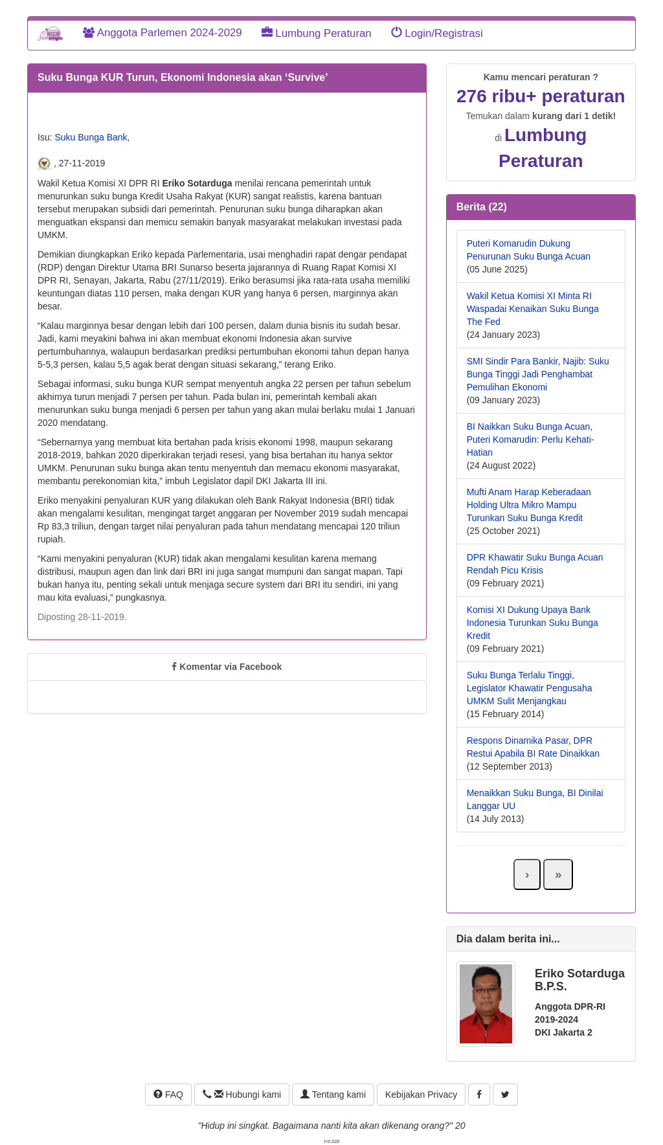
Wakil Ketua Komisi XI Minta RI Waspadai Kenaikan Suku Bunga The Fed (533, 309)
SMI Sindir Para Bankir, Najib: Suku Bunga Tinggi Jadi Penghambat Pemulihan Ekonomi (538, 374)
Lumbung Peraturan (317, 33)
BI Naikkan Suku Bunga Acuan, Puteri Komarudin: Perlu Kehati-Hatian (530, 439)
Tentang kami (333, 1094)
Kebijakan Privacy (421, 1094)
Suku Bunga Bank (90, 137)
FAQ (168, 1094)
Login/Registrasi (437, 33)
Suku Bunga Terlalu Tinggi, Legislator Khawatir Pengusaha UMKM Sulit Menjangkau (529, 688)
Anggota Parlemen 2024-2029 (162, 33)
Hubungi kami (242, 1094)
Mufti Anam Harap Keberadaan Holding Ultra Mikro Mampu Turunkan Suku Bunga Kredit (529, 505)
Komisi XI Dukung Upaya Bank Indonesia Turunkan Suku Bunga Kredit (532, 623)
